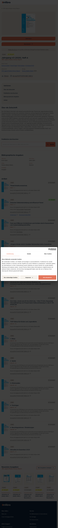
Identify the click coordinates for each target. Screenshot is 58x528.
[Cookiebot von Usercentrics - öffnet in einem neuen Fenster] (49, 249)
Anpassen (29, 277)
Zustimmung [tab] (10, 253)
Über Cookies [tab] (48, 253)
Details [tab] (29, 253)
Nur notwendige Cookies (10, 277)
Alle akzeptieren (47, 277)
